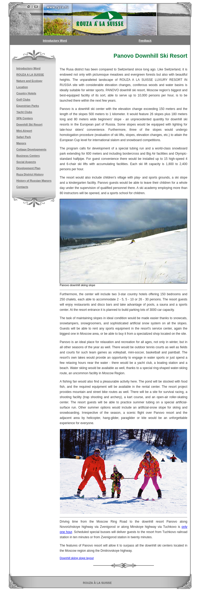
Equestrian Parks (27, 105)
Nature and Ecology (29, 80)
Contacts (22, 186)
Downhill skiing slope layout (76, 558)
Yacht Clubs (24, 112)
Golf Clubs (23, 99)
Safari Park (23, 137)
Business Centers (28, 155)
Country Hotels (26, 93)
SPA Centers (24, 118)
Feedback (145, 40)
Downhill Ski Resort (29, 124)
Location (22, 87)
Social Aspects (26, 161)
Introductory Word (55, 40)
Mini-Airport (24, 130)
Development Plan (28, 168)
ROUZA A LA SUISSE (30, 74)
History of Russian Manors (34, 180)
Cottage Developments (31, 149)
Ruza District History (30, 174)
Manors (21, 143)
